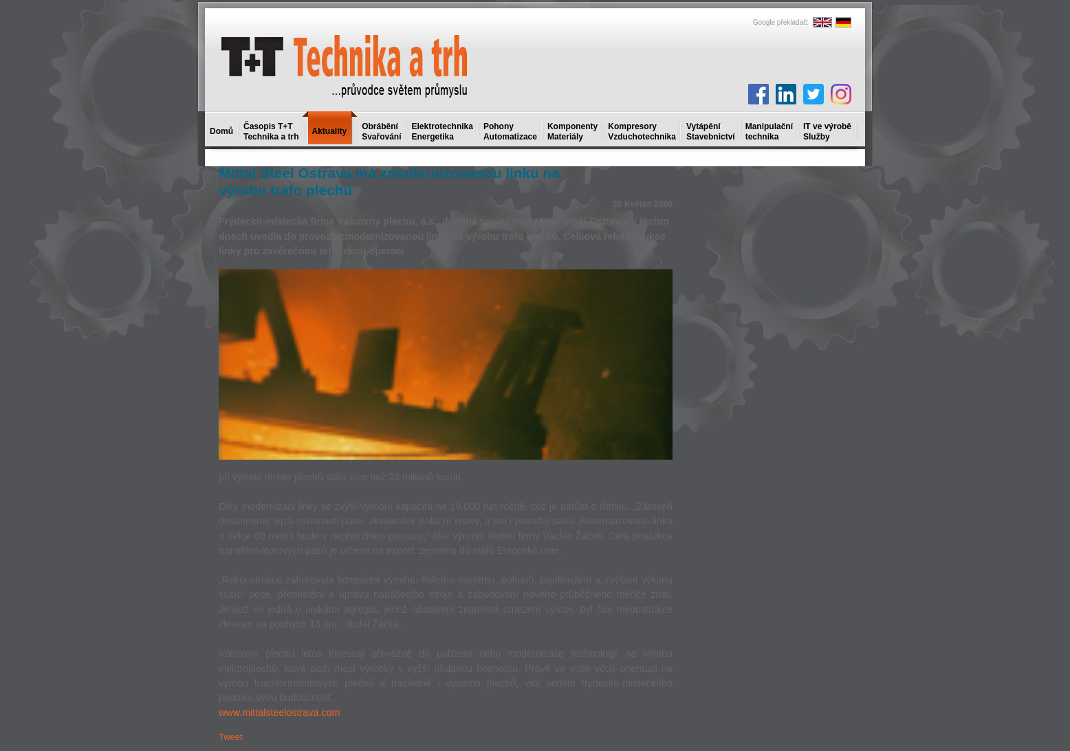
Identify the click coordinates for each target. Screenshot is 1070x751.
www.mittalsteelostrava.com (279, 712)
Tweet (231, 737)
